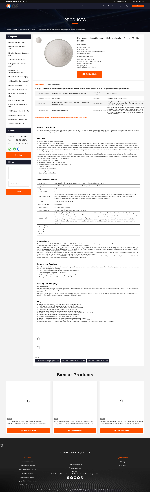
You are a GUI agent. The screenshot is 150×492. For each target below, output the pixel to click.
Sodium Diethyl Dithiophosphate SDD (48, 361)
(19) (17, 119)
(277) (16, 42)
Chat (137, 6)
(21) (16, 115)
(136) (16, 59)
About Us (101, 6)
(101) (17, 65)
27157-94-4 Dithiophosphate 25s (98, 361)
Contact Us (111, 6)
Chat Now (18, 155)
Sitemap (122, 462)
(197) (18, 54)
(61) (17, 95)
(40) (18, 111)
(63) (18, 81)
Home (84, 6)
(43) (17, 106)
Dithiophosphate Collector (27, 29)
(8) (17, 89)
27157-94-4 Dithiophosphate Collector (73, 361)
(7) (16, 123)
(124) (16, 100)
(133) (16, 48)
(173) (17, 85)
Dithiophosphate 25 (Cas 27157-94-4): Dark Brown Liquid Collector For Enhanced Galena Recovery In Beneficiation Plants (26, 423)
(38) (18, 77)
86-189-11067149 (137, 1)
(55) (15, 71)
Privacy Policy (123, 465)
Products (92, 6)
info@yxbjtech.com (121, 1)
